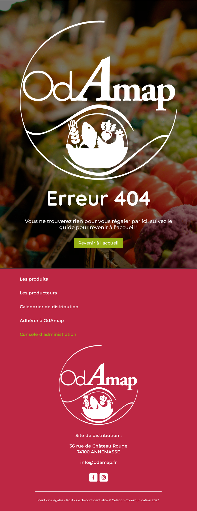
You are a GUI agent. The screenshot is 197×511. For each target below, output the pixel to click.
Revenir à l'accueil (98, 243)
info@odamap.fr (98, 462)
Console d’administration (48, 334)
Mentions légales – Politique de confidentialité (72, 500)
